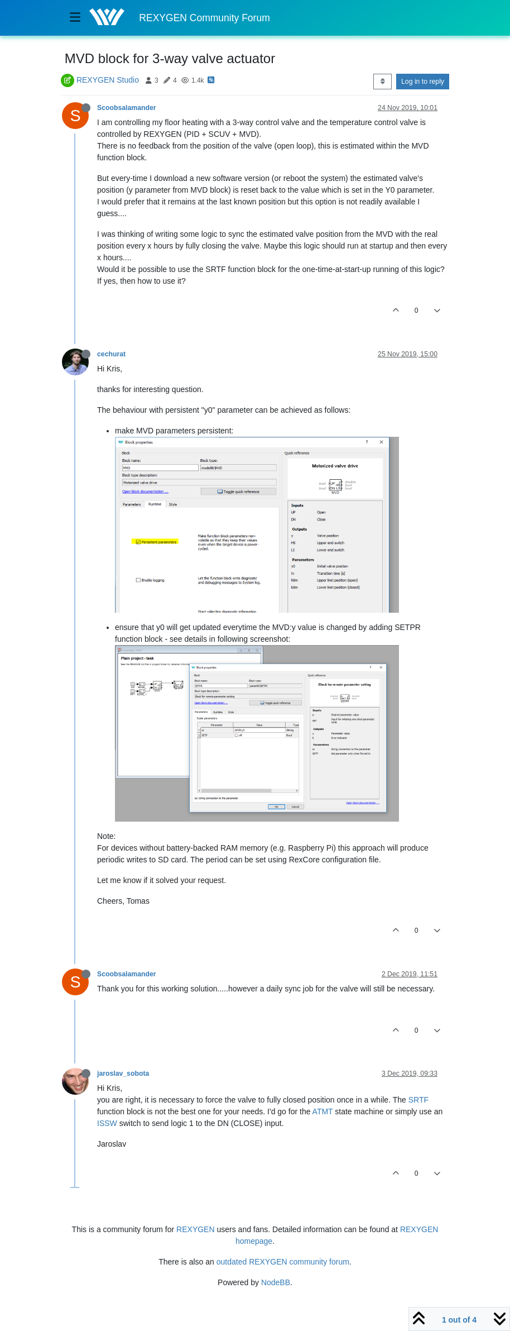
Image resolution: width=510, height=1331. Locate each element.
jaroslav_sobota (123, 1073)
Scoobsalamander (126, 108)
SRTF (418, 1099)
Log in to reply (422, 81)
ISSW (107, 1123)
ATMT (322, 1111)
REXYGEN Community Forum (204, 17)
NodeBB (275, 1282)
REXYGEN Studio (107, 79)
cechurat (111, 354)
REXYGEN (195, 1229)
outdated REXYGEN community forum (282, 1261)
